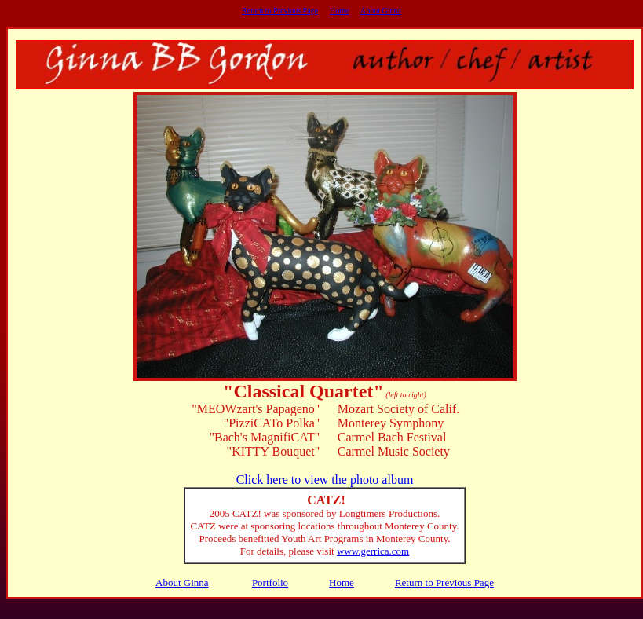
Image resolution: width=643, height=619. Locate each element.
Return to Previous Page (280, 10)
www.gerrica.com (373, 551)
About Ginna (380, 10)
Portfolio (270, 582)
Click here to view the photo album (325, 479)
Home (339, 10)
